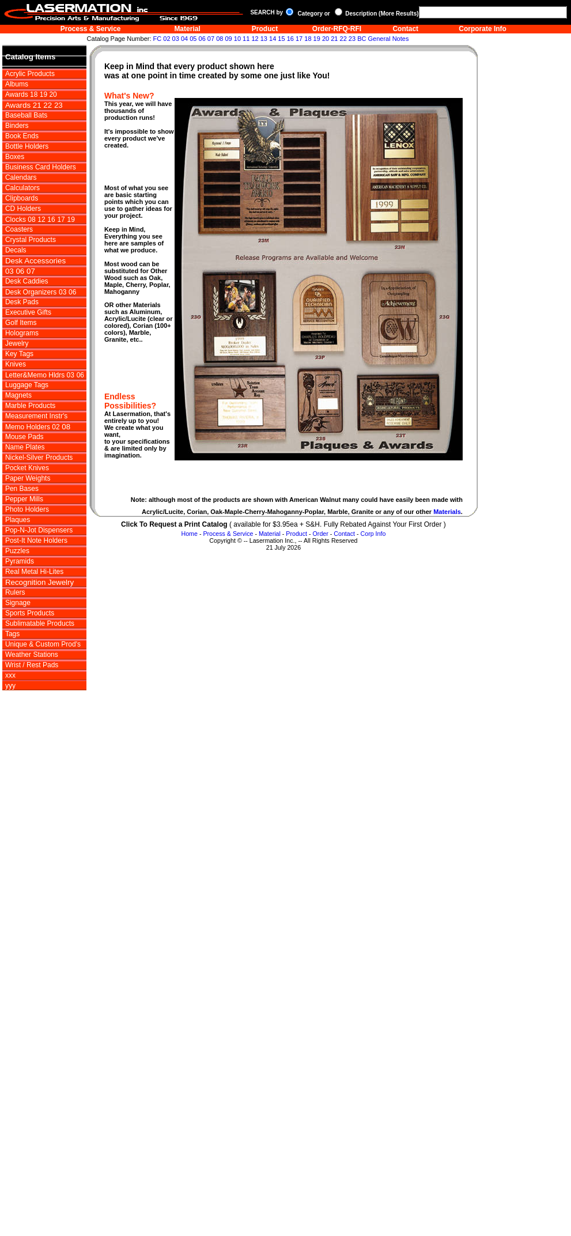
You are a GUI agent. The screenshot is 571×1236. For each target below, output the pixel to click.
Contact (405, 29)
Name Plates (25, 447)
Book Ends (22, 136)
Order (320, 533)
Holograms (22, 333)
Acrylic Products (30, 74)
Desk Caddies (26, 281)
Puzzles (17, 551)
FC (157, 38)
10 (237, 38)
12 (254, 38)
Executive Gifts (28, 312)
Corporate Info (482, 29)
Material (187, 29)
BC (361, 38)
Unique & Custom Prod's (43, 644)
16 (290, 38)
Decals (16, 250)
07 (210, 38)
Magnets (18, 395)
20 (325, 38)
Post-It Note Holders (36, 540)
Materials (447, 511)
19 (316, 38)
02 (166, 38)
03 (175, 38)
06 (202, 38)
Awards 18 (21, 94)
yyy (10, 686)
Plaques (17, 520)
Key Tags (19, 354)
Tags (12, 634)
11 (246, 38)
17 (299, 38)
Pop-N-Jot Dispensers (39, 530)
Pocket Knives (27, 468)
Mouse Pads (24, 437)
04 (184, 38)
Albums (16, 84)
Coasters (19, 229)
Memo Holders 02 (32, 427)
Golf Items (21, 323)
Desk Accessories (35, 260)
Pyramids (19, 561)
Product (265, 29)
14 (272, 38)
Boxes (14, 157)
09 (228, 38)
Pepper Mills (24, 499)
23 (352, 38)
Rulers (15, 592)
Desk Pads (22, 302)
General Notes (388, 38)
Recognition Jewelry (39, 582)
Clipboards (21, 198)
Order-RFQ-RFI (336, 29)
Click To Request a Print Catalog (174, 524)
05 (193, 38)
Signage (18, 603)
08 (219, 38)
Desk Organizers (30, 292)
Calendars (21, 177)
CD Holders (23, 209)
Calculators (22, 188)
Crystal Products (30, 240)
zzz (11, 696)
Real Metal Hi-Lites (34, 572)
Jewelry (17, 343)
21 (334, 38)
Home (189, 533)
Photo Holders (27, 509)
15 (281, 38)
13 (263, 38)
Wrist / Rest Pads (31, 665)
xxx (10, 675)
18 (307, 38)
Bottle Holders (26, 146)
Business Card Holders (40, 167)
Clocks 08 (20, 220)
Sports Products (29, 613)
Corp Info (373, 533)
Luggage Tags (26, 385)
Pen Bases (22, 489)
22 (343, 38)
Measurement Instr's (36, 416)
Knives (15, 364)
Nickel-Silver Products (39, 457)
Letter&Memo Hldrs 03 (39, 375)
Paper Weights (28, 478)
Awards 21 (24, 105)
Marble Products (30, 406)
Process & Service (90, 29)
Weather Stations (31, 655)
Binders (17, 126)
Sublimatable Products (39, 623)
